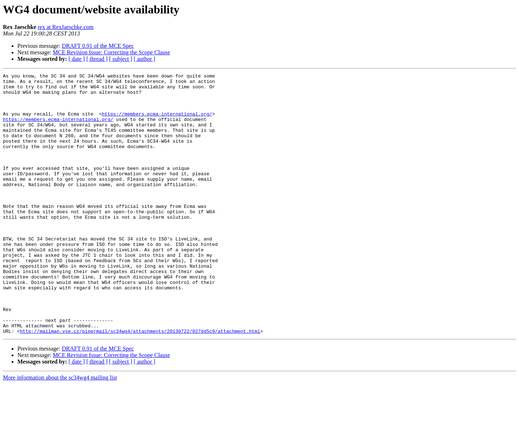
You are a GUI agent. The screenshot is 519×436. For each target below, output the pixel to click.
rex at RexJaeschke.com (66, 27)
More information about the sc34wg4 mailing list (60, 430)
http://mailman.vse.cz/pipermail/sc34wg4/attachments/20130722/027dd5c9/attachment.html (140, 383)
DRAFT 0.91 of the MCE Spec (98, 46)
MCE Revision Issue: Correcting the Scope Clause (111, 52)
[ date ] (76, 59)
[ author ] (144, 59)
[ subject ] (120, 59)
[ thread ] (97, 59)
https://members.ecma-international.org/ (157, 122)
